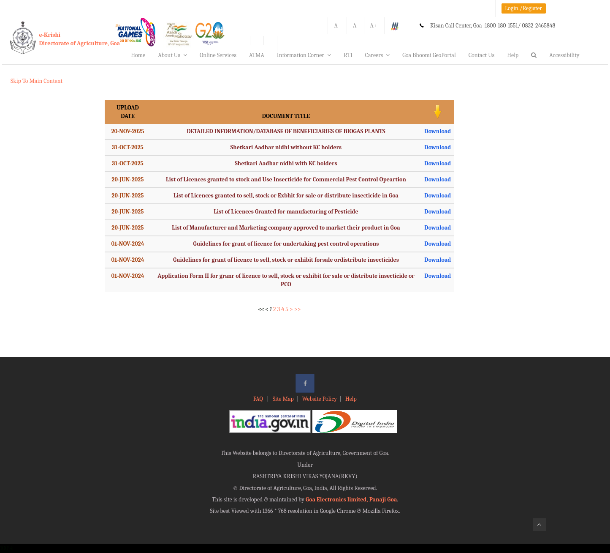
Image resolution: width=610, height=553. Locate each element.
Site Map (283, 398)
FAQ (258, 398)
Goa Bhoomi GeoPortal (428, 55)
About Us (172, 55)
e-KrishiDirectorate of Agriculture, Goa (79, 39)
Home (138, 55)
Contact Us (482, 55)
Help (512, 55)
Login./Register (523, 8)
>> (297, 309)
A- (336, 25)
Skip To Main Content (36, 81)
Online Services (218, 55)
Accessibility (564, 55)
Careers (377, 55)
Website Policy (319, 398)
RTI (348, 55)
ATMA (256, 55)
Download (437, 131)
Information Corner (304, 55)
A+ (373, 25)
